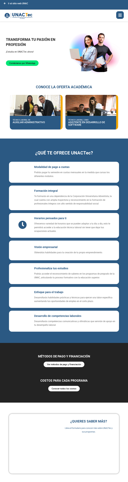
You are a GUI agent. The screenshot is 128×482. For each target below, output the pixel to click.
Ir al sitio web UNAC (18, 3)
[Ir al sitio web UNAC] (5, 3)
